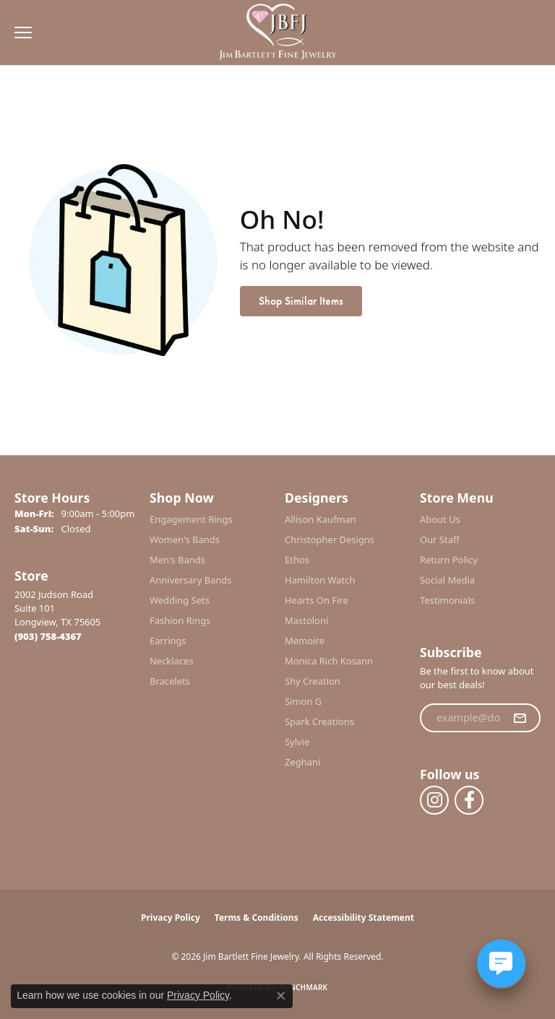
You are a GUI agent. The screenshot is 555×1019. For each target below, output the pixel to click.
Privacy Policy (170, 917)
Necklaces (172, 660)
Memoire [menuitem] (304, 640)
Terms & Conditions (256, 917)
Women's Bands (185, 539)
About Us (440, 519)
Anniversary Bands (191, 579)
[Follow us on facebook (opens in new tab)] (469, 800)
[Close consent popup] (281, 996)
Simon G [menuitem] (303, 701)
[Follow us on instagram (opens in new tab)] (434, 800)
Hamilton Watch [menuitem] (320, 579)
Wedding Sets (180, 600)
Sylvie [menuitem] (297, 741)
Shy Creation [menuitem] (312, 681)
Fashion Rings (180, 620)
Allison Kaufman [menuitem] (320, 519)
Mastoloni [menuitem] (306, 620)
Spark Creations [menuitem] (319, 721)
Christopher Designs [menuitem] (329, 539)
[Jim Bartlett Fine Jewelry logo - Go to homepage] (277, 33)
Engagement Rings (191, 519)
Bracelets (170, 681)
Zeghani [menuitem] (302, 761)
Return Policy (449, 559)
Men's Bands (177, 559)
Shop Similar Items (301, 300)
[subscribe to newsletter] (519, 718)
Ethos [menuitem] (297, 559)
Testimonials (447, 600)
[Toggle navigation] (19, 32)
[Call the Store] (48, 636)
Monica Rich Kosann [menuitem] (329, 660)
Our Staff (440, 539)
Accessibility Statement (363, 917)
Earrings (168, 640)
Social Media (447, 579)
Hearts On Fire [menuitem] (316, 600)
